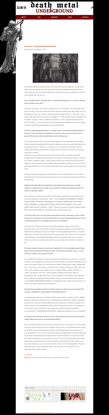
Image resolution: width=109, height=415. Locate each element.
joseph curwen (47, 357)
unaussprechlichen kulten (61, 357)
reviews (54, 17)
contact (85, 17)
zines (70, 17)
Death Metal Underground (45, 412)
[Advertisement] (56, 32)
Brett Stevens (30, 49)
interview (39, 357)
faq (39, 17)
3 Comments (28, 355)
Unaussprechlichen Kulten (56, 87)
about (23, 17)
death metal (32, 357)
